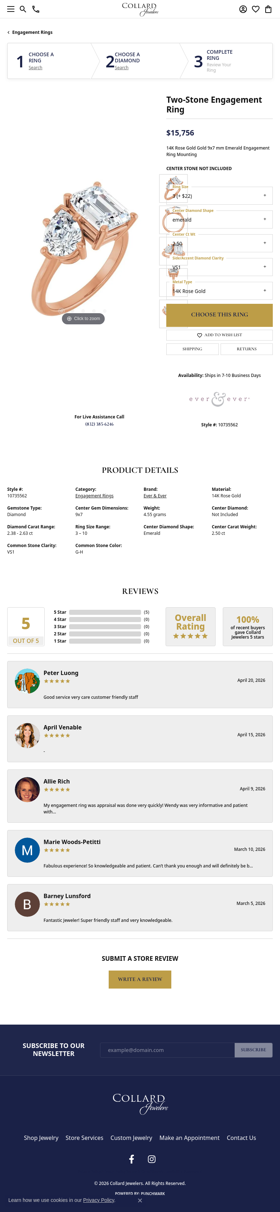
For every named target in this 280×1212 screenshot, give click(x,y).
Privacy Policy (113, 1171)
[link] (35, 9)
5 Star (60, 612)
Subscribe (253, 1050)
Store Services (84, 1138)
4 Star (60, 619)
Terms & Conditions (143, 1171)
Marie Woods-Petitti (72, 842)
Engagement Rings (32, 32)
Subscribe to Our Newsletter (54, 1049)
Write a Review (140, 979)
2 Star (60, 634)
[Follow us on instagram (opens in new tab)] (151, 1159)
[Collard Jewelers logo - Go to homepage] (140, 8)
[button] (23, 9)
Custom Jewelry (131, 1138)
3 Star (60, 626)
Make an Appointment (189, 1138)
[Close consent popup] (140, 1200)
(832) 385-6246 (99, 424)
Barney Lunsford (67, 896)
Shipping (192, 349)
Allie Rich (57, 781)
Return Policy (89, 1171)
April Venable (63, 727)
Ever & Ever (155, 496)
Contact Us (241, 1138)
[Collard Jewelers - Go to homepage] (140, 1102)
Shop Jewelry (41, 1138)
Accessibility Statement (182, 1171)
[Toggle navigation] (9, 9)
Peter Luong (61, 673)
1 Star (60, 641)
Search (35, 67)
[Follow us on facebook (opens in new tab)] (131, 1159)
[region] (83, 251)
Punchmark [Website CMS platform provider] (153, 1193)
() (146, 612)
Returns (247, 349)
